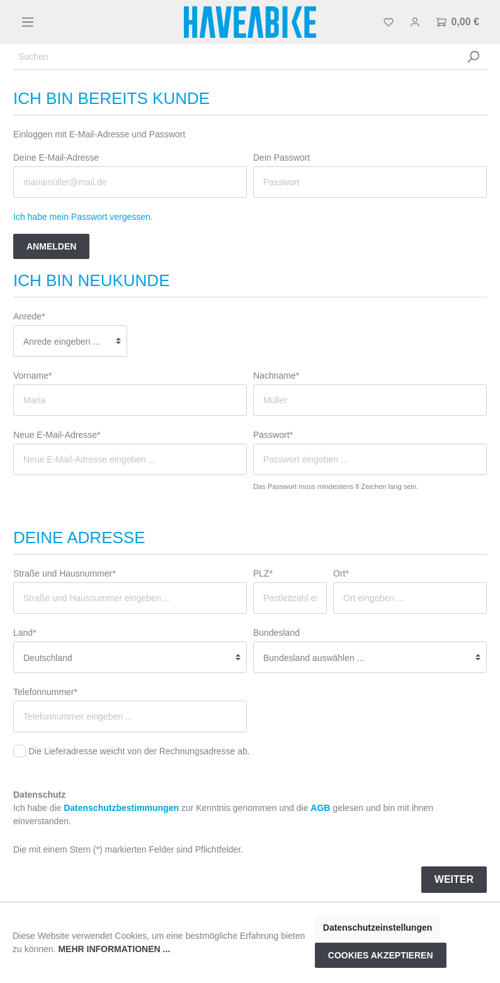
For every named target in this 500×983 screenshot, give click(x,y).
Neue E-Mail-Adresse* (57, 435)
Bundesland (276, 633)
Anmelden (51, 246)
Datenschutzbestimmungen (121, 808)
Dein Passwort (281, 157)
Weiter (454, 879)
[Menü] (28, 22)
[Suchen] (236, 57)
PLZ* (263, 573)
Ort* (341, 573)
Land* (25, 633)
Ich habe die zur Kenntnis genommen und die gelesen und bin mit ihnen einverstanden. (223, 814)
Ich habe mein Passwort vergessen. (83, 217)
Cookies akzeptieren (380, 955)
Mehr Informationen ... (114, 949)
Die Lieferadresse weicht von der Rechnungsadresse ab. (139, 751)
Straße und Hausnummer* (64, 573)
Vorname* (32, 376)
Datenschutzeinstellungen (377, 928)
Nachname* (276, 376)
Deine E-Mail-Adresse (56, 157)
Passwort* (273, 435)
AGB (320, 808)
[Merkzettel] (388, 22)
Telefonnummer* (45, 692)
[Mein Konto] (415, 22)
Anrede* (29, 316)
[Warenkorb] (457, 22)
